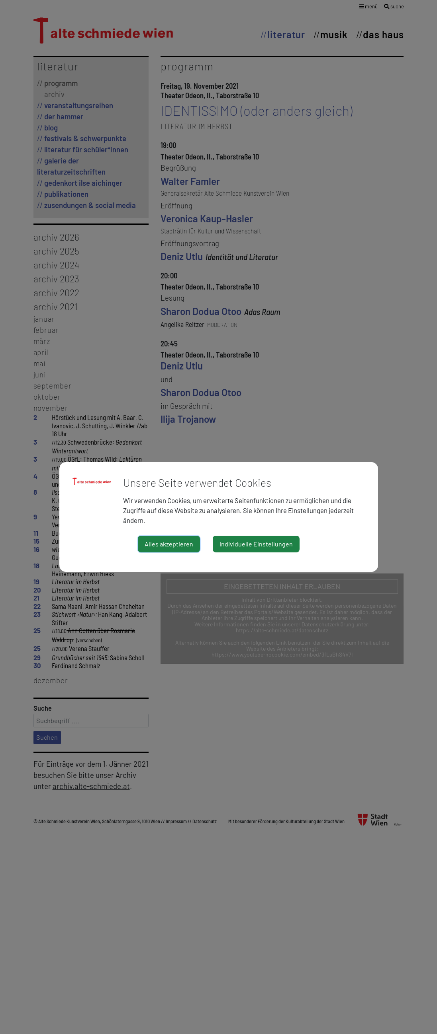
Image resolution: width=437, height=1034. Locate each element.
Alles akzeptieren (169, 544)
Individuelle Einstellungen (256, 544)
